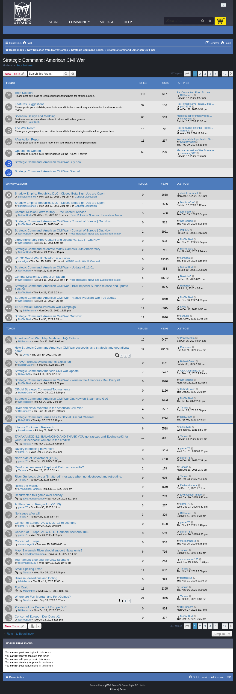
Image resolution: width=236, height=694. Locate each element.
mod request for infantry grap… (194, 115)
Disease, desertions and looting (36, 578)
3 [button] (205, 74)
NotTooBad (24, 215)
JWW (26, 354)
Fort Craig (21, 587)
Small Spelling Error (28, 569)
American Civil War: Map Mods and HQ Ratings (47, 338)
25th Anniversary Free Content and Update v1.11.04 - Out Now (57, 239)
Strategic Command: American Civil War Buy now (48, 162)
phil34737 (185, 106)
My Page (107, 21)
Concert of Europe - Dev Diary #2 (37, 616)
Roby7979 (24, 374)
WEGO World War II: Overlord (83, 261)
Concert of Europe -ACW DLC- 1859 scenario (45, 522)
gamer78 (23, 451)
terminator (186, 211)
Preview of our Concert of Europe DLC (41, 607)
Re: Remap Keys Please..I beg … (196, 103)
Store (54, 21)
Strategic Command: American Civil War (44, 60)
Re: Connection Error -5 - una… (194, 92)
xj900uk (184, 315)
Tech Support (24, 92)
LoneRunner (25, 430)
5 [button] (215, 74)
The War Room (25, 128)
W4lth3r (184, 230)
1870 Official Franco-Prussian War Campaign (45, 307)
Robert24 (185, 285)
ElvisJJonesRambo (29, 488)
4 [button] (210, 74)
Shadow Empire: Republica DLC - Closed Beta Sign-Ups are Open (59, 193)
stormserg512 (188, 153)
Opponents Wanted (28, 150)
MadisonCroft (187, 202)
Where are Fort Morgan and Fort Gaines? (43, 596)
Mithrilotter (29, 591)
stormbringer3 (26, 544)
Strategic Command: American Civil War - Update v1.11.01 (54, 267)
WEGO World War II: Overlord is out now (42, 258)
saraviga (23, 261)
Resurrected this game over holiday (38, 495)
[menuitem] (27, 43)
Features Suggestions (29, 104)
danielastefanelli (27, 196)
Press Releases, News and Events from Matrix (96, 215)
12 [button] (225, 74)
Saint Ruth (33, 122)
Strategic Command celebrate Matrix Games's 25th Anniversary (57, 249)
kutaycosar (186, 118)
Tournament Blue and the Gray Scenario (42, 559)
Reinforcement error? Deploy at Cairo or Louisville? (49, 467)
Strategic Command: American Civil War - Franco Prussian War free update (65, 297)
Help (128, 21)
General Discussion (86, 196)
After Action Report (27, 139)
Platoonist (185, 347)
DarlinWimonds (189, 485)
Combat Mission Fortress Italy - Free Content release (50, 212)
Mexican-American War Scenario (195, 150)
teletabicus (24, 581)
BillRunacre (186, 95)
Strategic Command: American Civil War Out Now (48, 316)
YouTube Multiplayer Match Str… (195, 139)
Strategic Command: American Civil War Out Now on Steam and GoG (62, 398)
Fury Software (24, 65)
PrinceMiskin (187, 338)
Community (79, 21)
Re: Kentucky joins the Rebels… (195, 127)
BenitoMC (185, 276)
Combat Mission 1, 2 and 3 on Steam (40, 276)
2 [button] (200, 74)
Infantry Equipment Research (34, 427)
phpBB (106, 685)
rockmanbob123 (27, 562)
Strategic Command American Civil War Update (47, 371)
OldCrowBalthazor (190, 370)
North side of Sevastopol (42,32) (36, 458)
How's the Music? (26, 485)
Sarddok (185, 130)
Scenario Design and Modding (35, 116)
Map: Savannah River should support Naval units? (48, 550)
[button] (187, 73)
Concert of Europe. (27, 541)
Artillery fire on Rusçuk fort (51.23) (38, 504)
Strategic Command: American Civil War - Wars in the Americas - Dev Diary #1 (68, 380)
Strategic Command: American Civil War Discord (47, 171)
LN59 (183, 306)
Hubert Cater (25, 364)
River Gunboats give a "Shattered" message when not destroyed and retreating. (68, 476)
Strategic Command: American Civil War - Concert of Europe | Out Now (63, 221)
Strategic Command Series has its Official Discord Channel (54, 417)
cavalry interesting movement (34, 448)
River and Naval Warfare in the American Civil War (49, 408)
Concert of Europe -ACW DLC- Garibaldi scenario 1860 (52, 532)
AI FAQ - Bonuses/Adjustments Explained (43, 361)
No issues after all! (27, 513)
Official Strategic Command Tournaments (42, 389)
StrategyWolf (187, 141)
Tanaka (184, 407)
